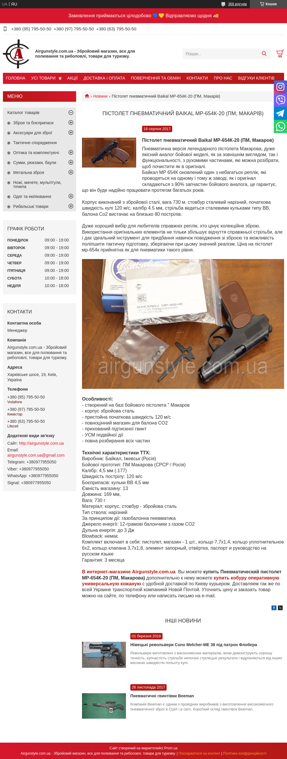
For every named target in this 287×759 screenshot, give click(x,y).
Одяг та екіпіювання (32, 196)
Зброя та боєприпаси (33, 122)
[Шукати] (264, 54)
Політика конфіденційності (244, 753)
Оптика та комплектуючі (36, 152)
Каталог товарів (23, 112)
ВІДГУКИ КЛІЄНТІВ (256, 78)
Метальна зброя (28, 172)
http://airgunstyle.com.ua (41, 443)
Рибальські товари (30, 206)
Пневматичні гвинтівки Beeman (162, 696)
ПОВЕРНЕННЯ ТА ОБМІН (156, 78)
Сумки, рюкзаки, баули (34, 162)
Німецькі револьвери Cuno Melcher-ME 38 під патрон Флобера (193, 644)
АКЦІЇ (72, 78)
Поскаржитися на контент (199, 753)
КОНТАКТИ (197, 78)
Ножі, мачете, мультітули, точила (37, 184)
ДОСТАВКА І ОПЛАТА (104, 78)
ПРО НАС (223, 78)
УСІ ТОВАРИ (43, 78)
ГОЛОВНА (15, 78)
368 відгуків (237, 4)
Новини (100, 96)
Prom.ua (170, 748)
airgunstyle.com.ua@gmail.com (36, 455)
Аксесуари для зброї (32, 132)
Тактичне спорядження (35, 142)
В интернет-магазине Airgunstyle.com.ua (129, 571)
